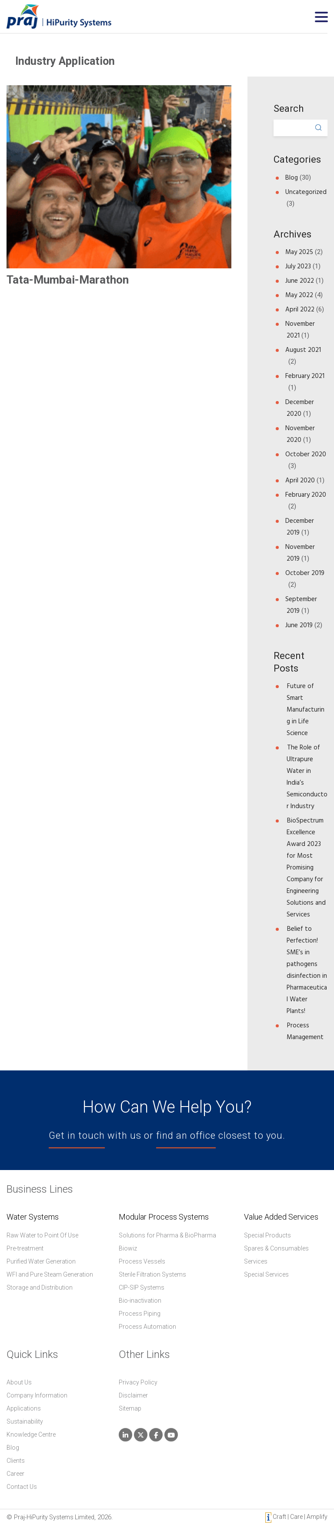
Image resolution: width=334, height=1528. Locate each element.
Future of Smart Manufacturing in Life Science (305, 710)
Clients (16, 1460)
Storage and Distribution (40, 1287)
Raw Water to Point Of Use (42, 1235)
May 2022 (299, 295)
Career (15, 1473)
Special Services (266, 1274)
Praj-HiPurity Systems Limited (54, 1517)
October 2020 (305, 454)
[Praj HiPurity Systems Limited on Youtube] (171, 1434)
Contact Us (22, 1486)
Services (255, 1261)
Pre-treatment (25, 1248)
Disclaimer (133, 1395)
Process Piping (139, 1313)
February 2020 (305, 494)
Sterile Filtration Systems (152, 1274)
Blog (291, 177)
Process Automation (147, 1326)
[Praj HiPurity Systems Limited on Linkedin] (125, 1434)
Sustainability (25, 1421)
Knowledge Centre (31, 1434)
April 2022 (299, 309)
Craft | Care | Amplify (296, 1517)
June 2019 (299, 625)
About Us (19, 1382)
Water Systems (33, 1217)
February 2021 (304, 376)
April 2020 (300, 480)
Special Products (267, 1235)
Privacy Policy (138, 1382)
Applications (24, 1408)
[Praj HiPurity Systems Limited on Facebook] (156, 1434)
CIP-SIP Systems (141, 1287)
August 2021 (303, 349)
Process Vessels (142, 1261)
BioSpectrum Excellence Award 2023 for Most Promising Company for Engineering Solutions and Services (306, 867)
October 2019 (304, 573)
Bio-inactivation (140, 1300)
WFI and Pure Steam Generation (50, 1274)
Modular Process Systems (164, 1217)
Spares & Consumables (276, 1248)
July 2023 (298, 266)
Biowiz (128, 1248)
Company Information (37, 1395)
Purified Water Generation (41, 1261)
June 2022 (299, 280)
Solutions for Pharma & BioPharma (167, 1235)
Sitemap (130, 1408)
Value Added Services (281, 1217)
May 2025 (299, 252)
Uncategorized (306, 192)
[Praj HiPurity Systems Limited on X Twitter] (140, 1434)
